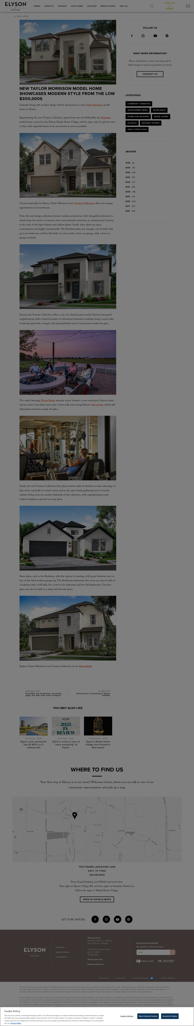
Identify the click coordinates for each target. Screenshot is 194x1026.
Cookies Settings (126, 1017)
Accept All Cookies (170, 1017)
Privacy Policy (15, 1024)
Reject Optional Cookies (148, 1017)
